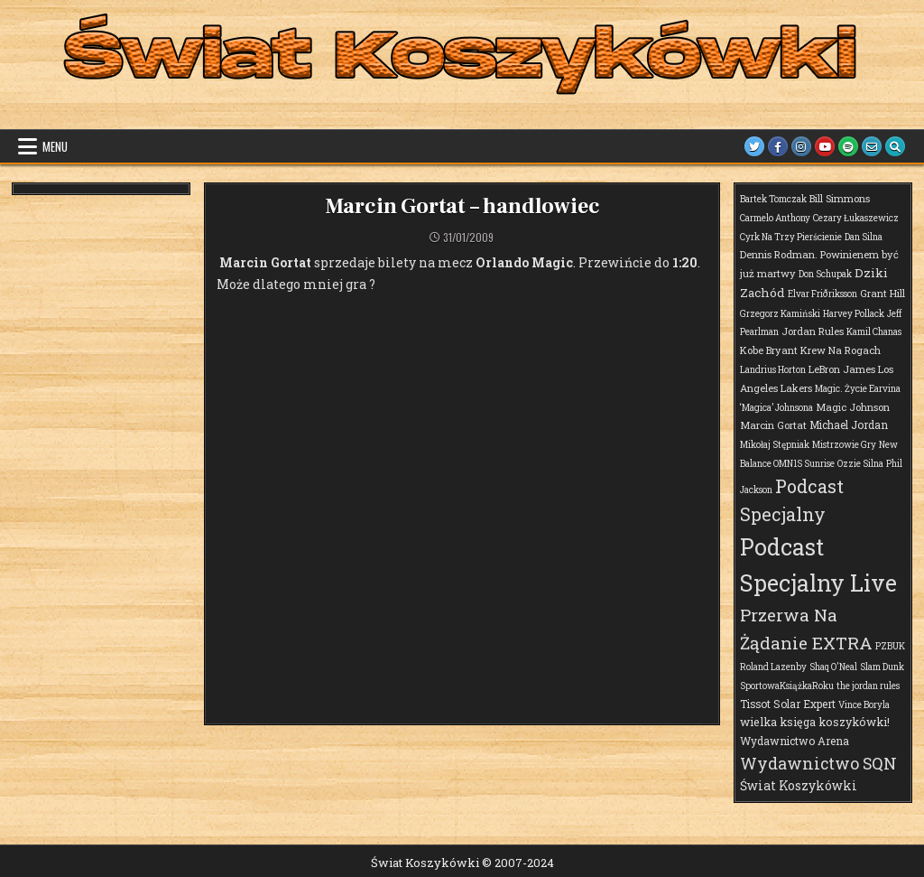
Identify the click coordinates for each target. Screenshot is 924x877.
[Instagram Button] (801, 146)
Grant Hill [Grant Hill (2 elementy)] (882, 293)
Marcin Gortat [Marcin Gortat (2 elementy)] (773, 425)
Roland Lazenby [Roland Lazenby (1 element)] (773, 667)
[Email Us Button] (872, 146)
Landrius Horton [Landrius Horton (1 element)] (773, 370)
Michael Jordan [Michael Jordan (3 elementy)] (848, 424)
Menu (55, 146)
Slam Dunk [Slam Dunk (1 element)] (882, 667)
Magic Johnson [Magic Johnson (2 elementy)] (853, 407)
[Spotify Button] (848, 146)
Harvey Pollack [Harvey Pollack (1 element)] (853, 314)
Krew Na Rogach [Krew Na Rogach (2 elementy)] (840, 350)
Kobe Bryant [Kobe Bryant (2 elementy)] (769, 350)
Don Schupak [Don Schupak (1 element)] (825, 274)
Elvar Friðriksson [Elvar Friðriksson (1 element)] (822, 294)
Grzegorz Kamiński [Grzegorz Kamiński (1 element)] (780, 314)
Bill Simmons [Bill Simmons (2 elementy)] (839, 198)
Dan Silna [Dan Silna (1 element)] (863, 237)
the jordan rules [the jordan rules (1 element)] (868, 686)
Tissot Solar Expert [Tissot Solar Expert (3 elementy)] (788, 703)
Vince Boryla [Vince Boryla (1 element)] (864, 705)
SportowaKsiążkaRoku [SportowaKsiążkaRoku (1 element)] (787, 686)
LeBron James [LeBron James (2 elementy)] (841, 369)
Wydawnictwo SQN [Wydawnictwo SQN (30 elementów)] (818, 763)
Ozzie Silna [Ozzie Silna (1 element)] (860, 464)
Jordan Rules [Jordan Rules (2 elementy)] (812, 331)
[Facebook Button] (778, 146)
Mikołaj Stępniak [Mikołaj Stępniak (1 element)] (774, 445)
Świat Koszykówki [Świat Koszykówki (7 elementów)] (798, 785)
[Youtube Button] (825, 146)
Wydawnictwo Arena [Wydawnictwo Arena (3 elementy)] (794, 740)
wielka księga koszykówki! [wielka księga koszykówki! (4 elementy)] (815, 721)
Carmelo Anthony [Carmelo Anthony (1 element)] (775, 218)
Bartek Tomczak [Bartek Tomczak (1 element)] (773, 199)
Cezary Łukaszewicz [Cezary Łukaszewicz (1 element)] (856, 218)
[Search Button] (895, 146)
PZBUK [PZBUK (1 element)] (890, 646)
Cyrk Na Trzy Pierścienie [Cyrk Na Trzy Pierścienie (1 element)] (791, 237)
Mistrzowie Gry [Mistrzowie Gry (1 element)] (844, 445)
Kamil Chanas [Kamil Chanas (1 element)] (873, 332)
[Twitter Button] (754, 146)
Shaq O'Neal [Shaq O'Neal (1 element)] (833, 667)
